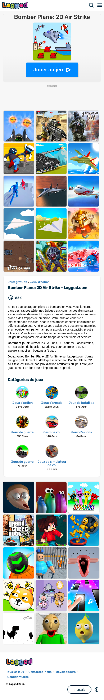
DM (96, 689)
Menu (100, 5)
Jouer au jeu (48, 69)
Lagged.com (19, 662)
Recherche (91, 5)
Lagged (15, 5)
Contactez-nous (39, 672)
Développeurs (66, 672)
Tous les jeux (15, 672)
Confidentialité (18, 677)
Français (79, 689)
